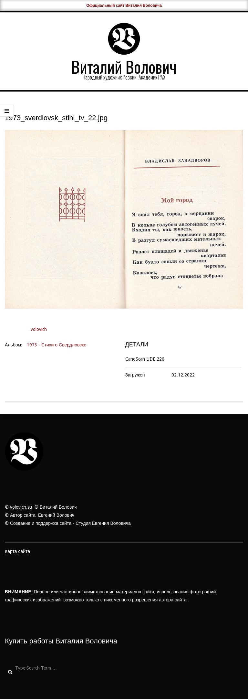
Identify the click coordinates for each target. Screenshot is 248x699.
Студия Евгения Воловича (103, 523)
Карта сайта (17, 551)
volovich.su (21, 507)
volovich (39, 329)
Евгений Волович (56, 515)
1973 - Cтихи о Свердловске (56, 344)
